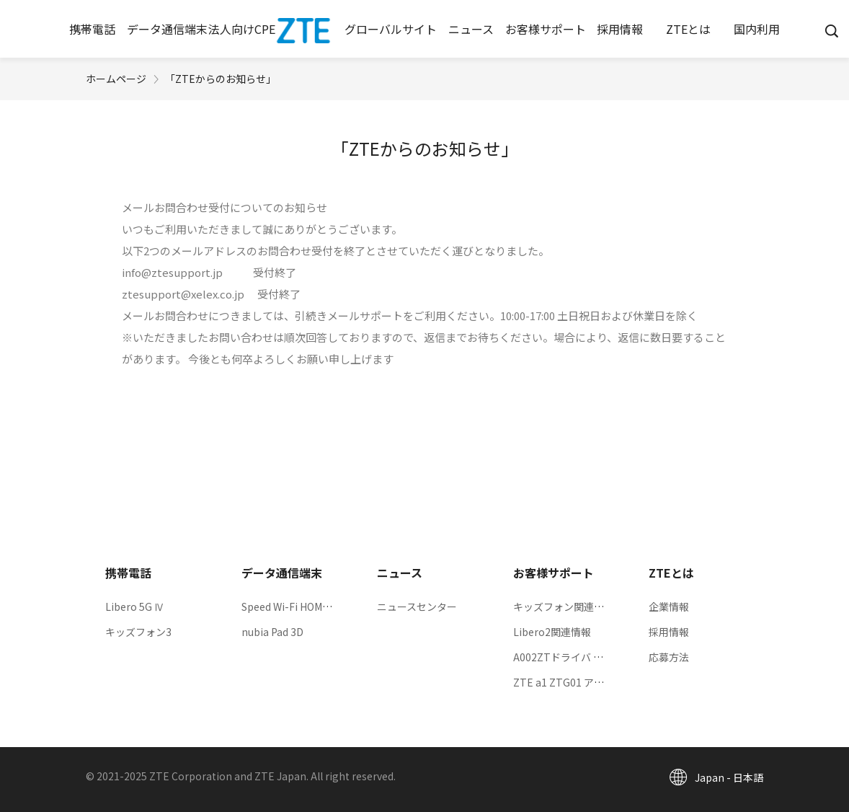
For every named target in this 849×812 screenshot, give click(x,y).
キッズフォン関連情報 (563, 606)
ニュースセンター (417, 606)
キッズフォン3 (138, 632)
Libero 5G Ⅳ (134, 606)
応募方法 (669, 657)
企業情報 (669, 606)
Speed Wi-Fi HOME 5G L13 (302, 606)
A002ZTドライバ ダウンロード (583, 657)
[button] (92, 29)
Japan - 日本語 (729, 777)
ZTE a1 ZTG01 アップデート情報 (588, 682)
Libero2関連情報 (552, 632)
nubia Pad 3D (272, 632)
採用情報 (669, 632)
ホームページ (116, 78)
